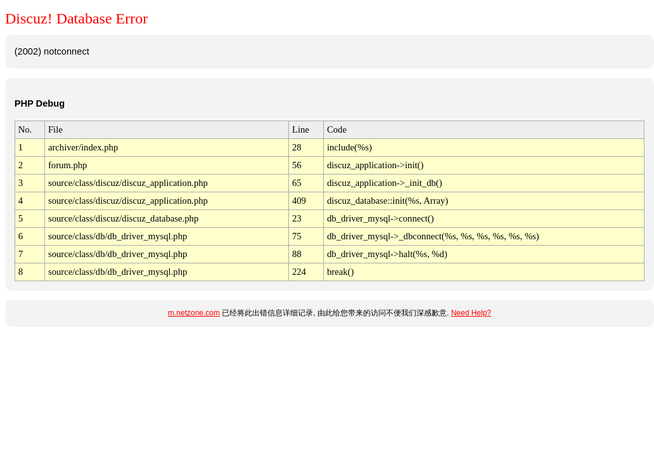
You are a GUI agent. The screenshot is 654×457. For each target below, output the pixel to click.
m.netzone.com (194, 312)
